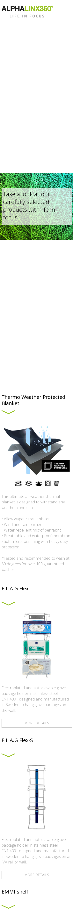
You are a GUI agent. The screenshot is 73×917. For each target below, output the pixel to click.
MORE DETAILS (36, 723)
